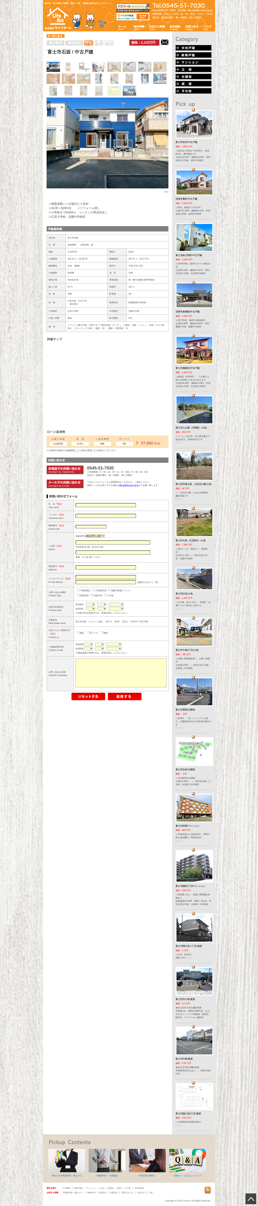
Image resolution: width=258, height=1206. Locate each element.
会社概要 (175, 27)
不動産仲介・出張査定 (107, 1163)
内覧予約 (85, 618)
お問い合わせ (192, 27)
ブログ (207, 27)
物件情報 (139, 27)
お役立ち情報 (157, 27)
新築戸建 (78, 1188)
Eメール (82, 663)
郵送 (94, 663)
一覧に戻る (55, 36)
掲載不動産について (109, 613)
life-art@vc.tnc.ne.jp (128, 485)
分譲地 (110, 1188)
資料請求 (72, 618)
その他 (98, 618)
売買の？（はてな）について (187, 1163)
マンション (91, 1188)
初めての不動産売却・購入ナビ (66, 1163)
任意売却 (114, 1192)
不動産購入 (73, 613)
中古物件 (67, 1188)
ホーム (122, 27)
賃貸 (119, 1188)
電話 (70, 663)
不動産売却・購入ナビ (72, 1192)
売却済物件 (139, 1188)
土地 (102, 1188)
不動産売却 (89, 613)
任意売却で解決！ (147, 1163)
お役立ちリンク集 (145, 1192)
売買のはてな (127, 1192)
